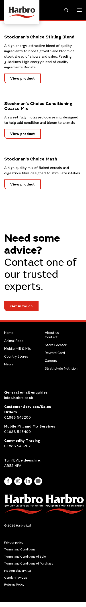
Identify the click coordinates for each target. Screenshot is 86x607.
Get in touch (21, 306)
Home (8, 333)
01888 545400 (17, 432)
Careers (51, 361)
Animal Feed (13, 341)
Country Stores (16, 356)
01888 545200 (17, 417)
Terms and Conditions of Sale (25, 556)
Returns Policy (14, 584)
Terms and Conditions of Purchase (28, 563)
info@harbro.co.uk (18, 398)
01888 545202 (17, 446)
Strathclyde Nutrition (61, 369)
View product (22, 78)
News (8, 364)
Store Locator (55, 345)
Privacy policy (13, 542)
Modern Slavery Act (17, 570)
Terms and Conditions (19, 549)
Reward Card (55, 353)
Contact (51, 337)
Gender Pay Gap (15, 577)
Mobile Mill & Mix (17, 349)
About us (52, 333)
